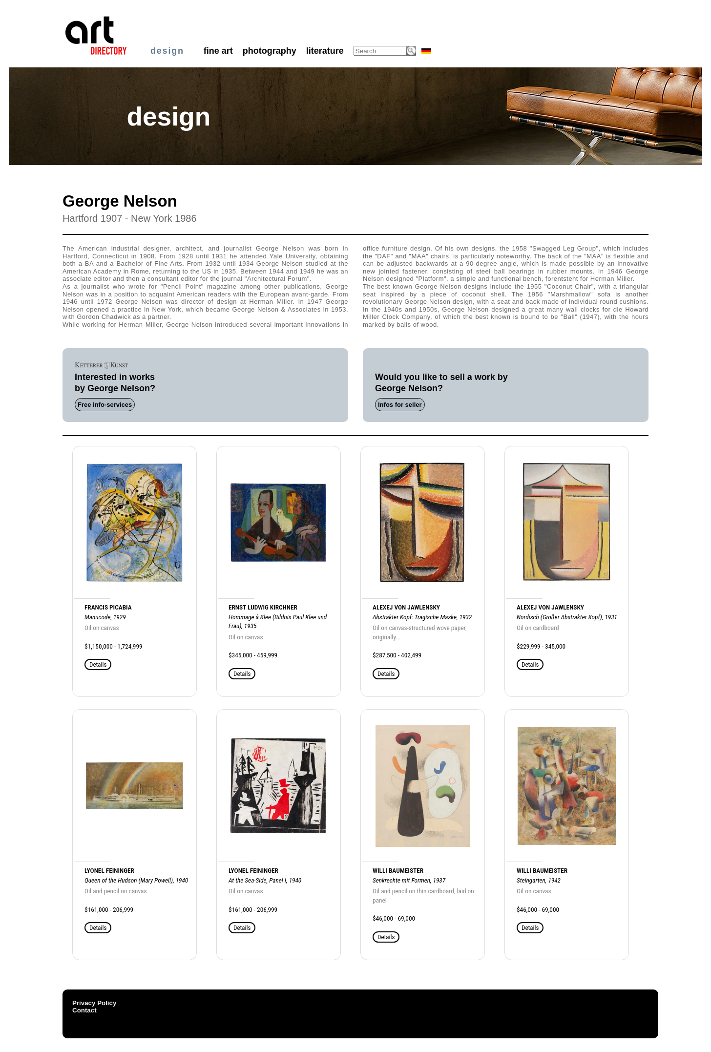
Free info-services (105, 404)
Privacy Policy (94, 1003)
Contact (84, 1010)
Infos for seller (400, 404)
